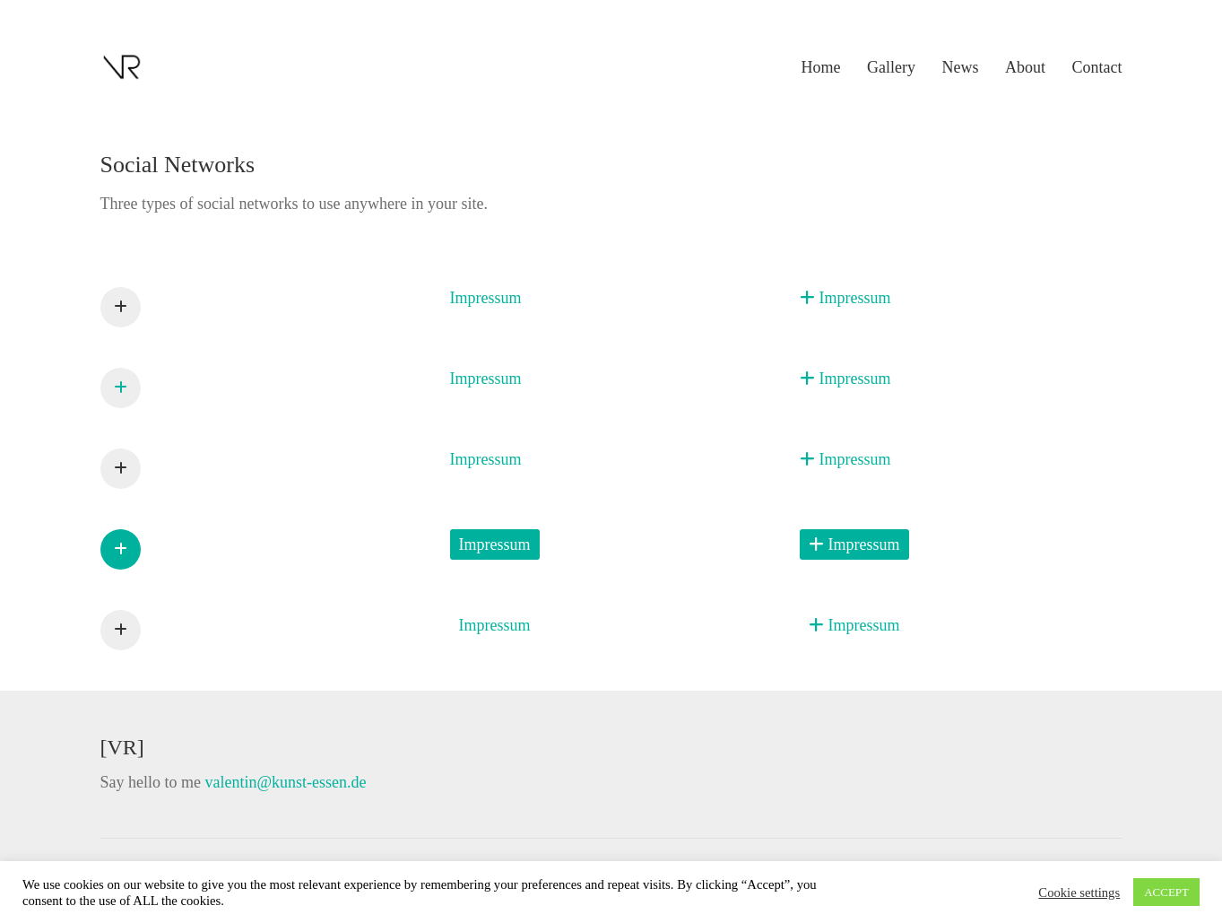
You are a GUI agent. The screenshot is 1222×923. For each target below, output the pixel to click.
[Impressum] (120, 307)
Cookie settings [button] (1079, 892)
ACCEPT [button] (1166, 892)
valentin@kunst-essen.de (285, 782)
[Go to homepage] (122, 67)
